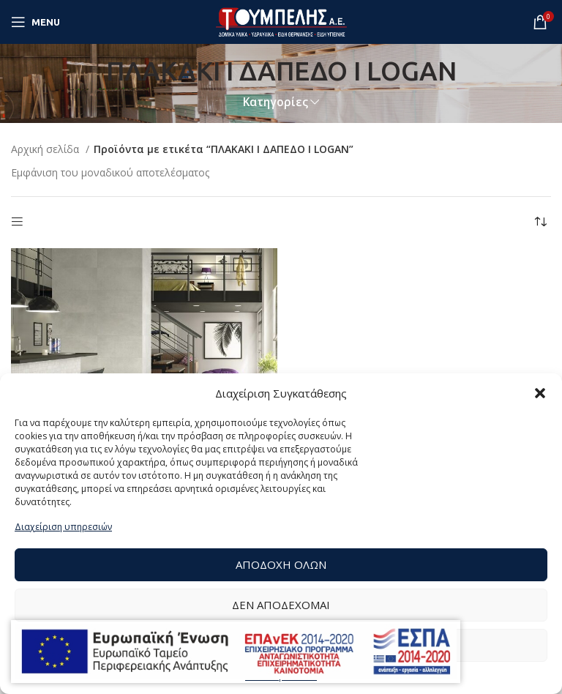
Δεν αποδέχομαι (281, 604)
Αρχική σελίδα (46, 149)
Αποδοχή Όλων (281, 564)
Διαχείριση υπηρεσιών (63, 526)
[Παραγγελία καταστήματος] (540, 223)
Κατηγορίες (275, 102)
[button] (540, 393)
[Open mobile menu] (35, 22)
